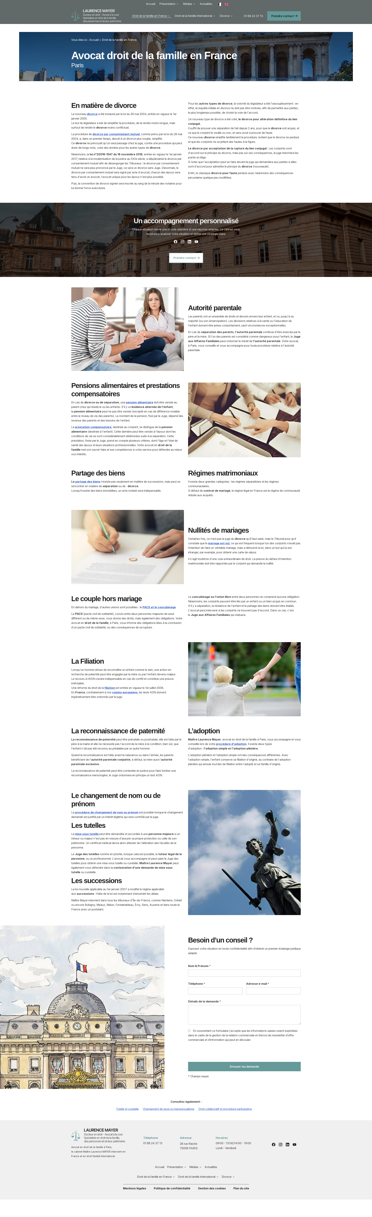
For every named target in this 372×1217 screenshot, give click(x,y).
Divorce (225, 16)
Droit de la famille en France (149, 16)
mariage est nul (218, 535)
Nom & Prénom (199, 958)
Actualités (206, 4)
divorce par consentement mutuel (116, 126)
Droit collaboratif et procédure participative (225, 1101)
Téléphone (196, 975)
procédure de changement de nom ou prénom (106, 804)
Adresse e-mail (257, 975)
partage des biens (87, 473)
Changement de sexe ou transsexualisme (168, 1101)
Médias (187, 4)
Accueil (150, 4)
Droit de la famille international (193, 16)
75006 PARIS (189, 1137)
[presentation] (214, 1045)
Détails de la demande (204, 993)
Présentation (167, 4)
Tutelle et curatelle (127, 1101)
